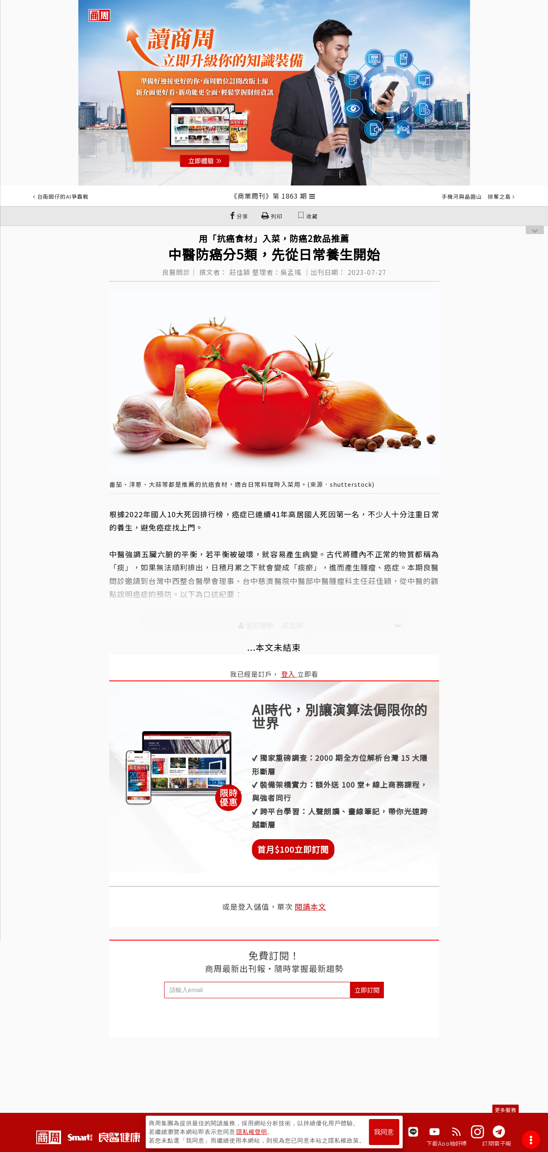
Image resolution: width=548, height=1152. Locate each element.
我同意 (384, 1132)
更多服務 (505, 1109)
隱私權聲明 (251, 1132)
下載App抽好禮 (446, 1143)
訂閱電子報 (496, 1143)
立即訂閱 (367, 989)
